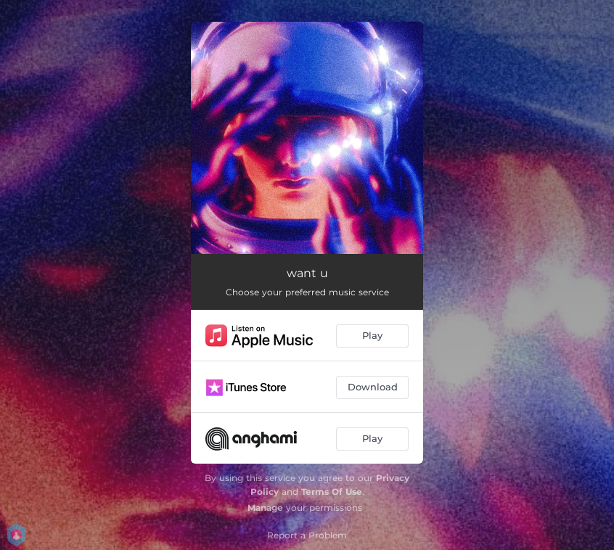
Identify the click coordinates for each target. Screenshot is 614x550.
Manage (265, 507)
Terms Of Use (331, 491)
